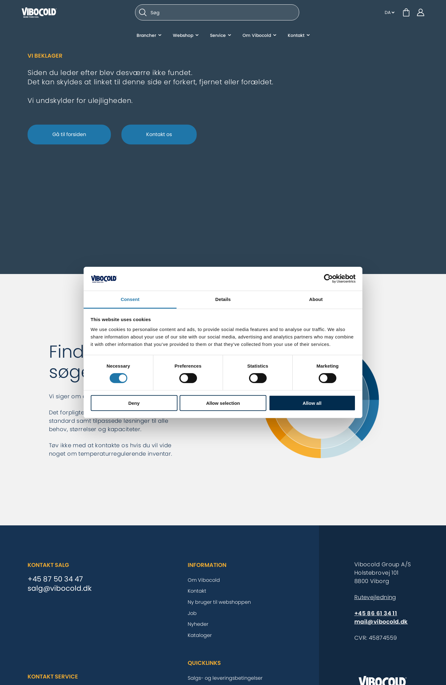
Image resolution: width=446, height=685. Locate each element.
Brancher (146, 36)
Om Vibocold (257, 36)
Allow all (312, 402)
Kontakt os (159, 134)
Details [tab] (223, 299)
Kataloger (200, 635)
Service (218, 36)
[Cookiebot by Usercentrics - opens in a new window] (328, 278)
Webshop (183, 36)
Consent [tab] (130, 299)
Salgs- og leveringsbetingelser (225, 678)
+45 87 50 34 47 (55, 579)
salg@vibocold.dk (60, 588)
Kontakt (296, 36)
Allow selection (223, 402)
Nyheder (198, 624)
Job (192, 613)
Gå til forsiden (69, 134)
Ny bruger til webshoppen (219, 602)
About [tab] (316, 299)
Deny (134, 402)
